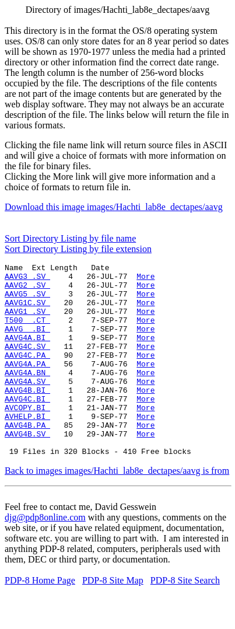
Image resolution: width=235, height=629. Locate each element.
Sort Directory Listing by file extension (78, 249)
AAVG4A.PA (27, 384)
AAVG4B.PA (27, 458)
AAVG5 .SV (27, 300)
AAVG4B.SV (27, 468)
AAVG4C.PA (27, 374)
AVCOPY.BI (27, 437)
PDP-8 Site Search (185, 619)
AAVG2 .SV (27, 290)
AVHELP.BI (27, 447)
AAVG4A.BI (27, 353)
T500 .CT (27, 332)
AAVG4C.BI (27, 426)
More (145, 279)
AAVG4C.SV (27, 363)
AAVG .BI (27, 342)
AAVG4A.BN (27, 395)
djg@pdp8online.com (45, 556)
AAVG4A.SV (27, 405)
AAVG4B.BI (27, 416)
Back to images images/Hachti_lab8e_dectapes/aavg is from (117, 509)
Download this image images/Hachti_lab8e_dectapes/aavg (114, 207)
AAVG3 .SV (27, 279)
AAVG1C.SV (27, 311)
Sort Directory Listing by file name (70, 238)
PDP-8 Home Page (40, 619)
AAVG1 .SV (27, 321)
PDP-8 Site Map (112, 619)
